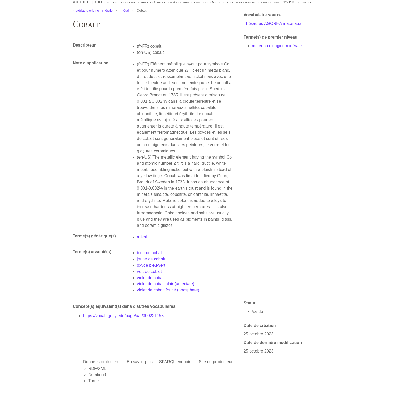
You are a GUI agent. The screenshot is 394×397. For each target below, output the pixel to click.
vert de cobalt (149, 271)
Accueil (82, 2)
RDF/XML (97, 368)
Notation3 (97, 374)
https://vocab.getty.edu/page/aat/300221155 (123, 315)
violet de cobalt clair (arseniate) (165, 284)
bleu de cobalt (150, 253)
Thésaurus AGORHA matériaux (272, 23)
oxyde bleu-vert (151, 265)
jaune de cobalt (151, 259)
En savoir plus (140, 361)
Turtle (93, 381)
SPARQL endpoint (176, 361)
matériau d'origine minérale (93, 10)
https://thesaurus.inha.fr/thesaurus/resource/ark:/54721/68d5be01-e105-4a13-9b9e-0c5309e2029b (193, 2)
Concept (305, 2)
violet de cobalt (151, 277)
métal (125, 10)
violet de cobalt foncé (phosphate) (168, 290)
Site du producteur (216, 361)
